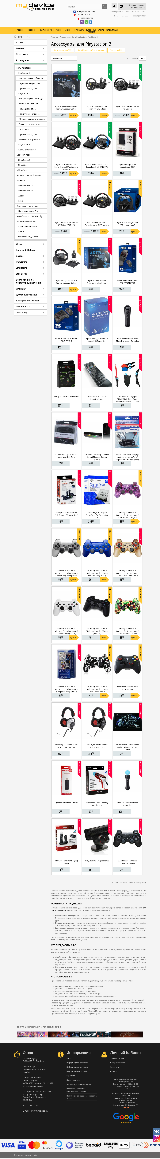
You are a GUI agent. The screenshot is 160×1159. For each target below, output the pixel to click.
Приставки (44, 29)
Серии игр (21, 311)
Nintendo (21, 179)
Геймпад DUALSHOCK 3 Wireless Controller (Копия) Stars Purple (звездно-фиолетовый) (127, 515)
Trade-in (32, 29)
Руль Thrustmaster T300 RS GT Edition (127, 106)
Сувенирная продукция (27, 205)
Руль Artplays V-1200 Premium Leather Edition (97, 280)
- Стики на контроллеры (29, 123)
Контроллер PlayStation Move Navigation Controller (127, 338)
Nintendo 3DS (23, 305)
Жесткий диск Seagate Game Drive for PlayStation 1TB (97, 514)
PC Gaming (21, 261)
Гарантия (71, 1077)
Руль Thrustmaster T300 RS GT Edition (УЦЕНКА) (66, 222)
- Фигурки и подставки (27, 236)
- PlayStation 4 (23, 92)
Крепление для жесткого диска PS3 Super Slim (97, 338)
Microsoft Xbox (23, 154)
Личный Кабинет (117, 1057)
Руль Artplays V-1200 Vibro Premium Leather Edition (66, 106)
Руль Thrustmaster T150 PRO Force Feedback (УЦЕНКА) (97, 164)
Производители (74, 1082)
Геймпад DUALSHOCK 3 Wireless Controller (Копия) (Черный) (97, 630)
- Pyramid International (27, 225)
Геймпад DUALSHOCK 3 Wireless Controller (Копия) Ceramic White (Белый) (66, 630)
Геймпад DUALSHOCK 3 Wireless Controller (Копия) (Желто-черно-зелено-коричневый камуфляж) (127, 632)
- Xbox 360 (22, 169)
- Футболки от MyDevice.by (29, 215)
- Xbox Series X (23, 159)
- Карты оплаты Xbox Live (29, 174)
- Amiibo (21, 195)
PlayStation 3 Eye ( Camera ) (97, 860)
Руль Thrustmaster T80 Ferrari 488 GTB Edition (97, 106)
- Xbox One (22, 164)
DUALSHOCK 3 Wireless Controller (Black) (127, 861)
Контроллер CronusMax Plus (66, 395)
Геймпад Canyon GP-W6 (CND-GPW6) (127, 687)
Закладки (114, 1067)
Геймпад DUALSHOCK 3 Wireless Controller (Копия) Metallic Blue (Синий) (97, 572)
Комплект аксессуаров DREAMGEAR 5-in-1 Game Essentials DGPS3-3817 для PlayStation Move (127, 399)
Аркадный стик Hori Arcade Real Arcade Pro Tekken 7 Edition (127, 746)
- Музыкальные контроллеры (31, 118)
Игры (67, 29)
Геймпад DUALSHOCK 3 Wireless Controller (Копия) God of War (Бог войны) (127, 572)
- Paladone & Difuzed (26, 220)
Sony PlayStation (24, 67)
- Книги (20, 230)
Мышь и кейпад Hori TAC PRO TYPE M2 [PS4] (127, 280)
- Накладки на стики (27, 108)
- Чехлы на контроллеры (29, 138)
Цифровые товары (91, 30)
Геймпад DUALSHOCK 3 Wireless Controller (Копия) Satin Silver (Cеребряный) (66, 572)
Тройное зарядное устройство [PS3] (127, 164)
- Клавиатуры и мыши (28, 102)
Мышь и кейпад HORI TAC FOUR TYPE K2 (66, 338)
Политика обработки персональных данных (77, 1092)
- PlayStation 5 (23, 72)
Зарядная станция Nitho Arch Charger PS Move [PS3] (66, 513)
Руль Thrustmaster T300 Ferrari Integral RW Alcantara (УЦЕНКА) (66, 166)
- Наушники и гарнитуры (29, 82)
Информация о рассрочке (78, 1067)
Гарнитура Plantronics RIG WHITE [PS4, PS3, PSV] (66, 745)
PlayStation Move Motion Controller (127, 803)
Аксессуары (55, 29)
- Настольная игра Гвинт (28, 210)
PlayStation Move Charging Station (66, 861)
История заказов (117, 1062)
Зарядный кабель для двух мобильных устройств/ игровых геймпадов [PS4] (127, 456)
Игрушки (21, 287)
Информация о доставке (77, 1062)
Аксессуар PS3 (116, 49)
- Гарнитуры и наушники (29, 113)
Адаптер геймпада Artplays (66, 802)
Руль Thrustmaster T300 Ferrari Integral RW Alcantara (97, 222)
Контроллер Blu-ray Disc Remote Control (97, 396)
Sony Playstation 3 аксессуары (91, 49)
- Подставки (23, 128)
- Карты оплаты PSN (26, 149)
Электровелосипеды (103, 29)
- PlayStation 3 (23, 143)
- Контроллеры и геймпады (30, 77)
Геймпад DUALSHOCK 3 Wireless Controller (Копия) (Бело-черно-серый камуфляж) (97, 690)
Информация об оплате (77, 1072)
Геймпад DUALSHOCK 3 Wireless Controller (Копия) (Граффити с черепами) (66, 688)
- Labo (20, 200)
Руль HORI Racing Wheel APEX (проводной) (127, 222)
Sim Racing (79, 29)
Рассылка (114, 1072)
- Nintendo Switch (25, 189)
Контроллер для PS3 (62, 49)
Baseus (20, 255)
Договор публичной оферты (79, 1086)
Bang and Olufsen (25, 249)
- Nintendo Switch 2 (26, 184)
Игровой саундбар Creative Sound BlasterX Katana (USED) (97, 456)
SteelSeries (21, 272)
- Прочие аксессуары (27, 87)
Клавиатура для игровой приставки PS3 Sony (66, 455)
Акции (20, 29)
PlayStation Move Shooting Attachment (97, 803)
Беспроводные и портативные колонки (28, 280)
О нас (115, 29)
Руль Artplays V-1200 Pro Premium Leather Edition (66, 280)
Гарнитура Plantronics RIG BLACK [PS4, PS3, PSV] (97, 745)
